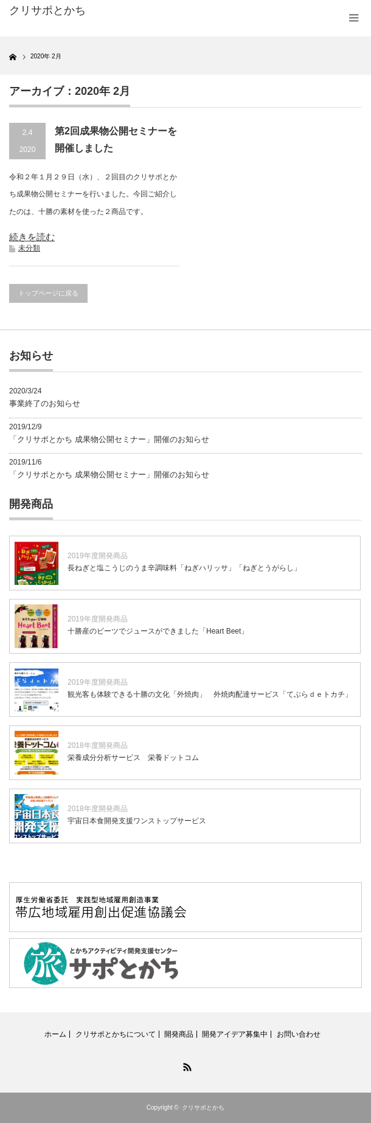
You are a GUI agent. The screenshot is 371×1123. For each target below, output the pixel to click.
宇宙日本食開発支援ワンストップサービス (137, 821)
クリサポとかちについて (115, 1034)
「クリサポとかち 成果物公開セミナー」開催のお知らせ (109, 439)
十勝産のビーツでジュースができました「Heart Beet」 (158, 631)
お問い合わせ (299, 1034)
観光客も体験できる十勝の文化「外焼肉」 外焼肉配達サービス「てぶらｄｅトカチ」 (210, 694)
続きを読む (32, 237)
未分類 (29, 248)
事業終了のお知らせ (44, 403)
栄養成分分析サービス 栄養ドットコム (133, 757)
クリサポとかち (203, 1107)
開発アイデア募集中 (235, 1034)
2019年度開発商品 (98, 555)
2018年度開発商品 (98, 745)
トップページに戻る (48, 293)
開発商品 (178, 1034)
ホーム (55, 1034)
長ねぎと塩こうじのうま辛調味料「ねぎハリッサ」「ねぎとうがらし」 (184, 568)
